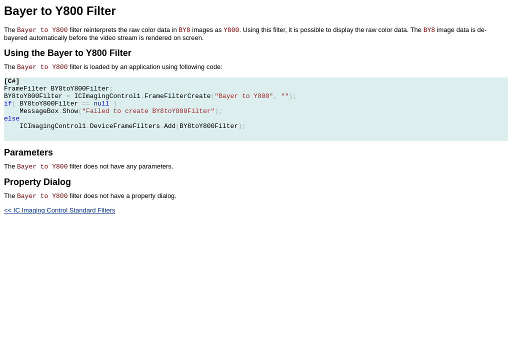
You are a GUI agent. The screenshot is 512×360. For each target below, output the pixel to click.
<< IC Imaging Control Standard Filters (60, 210)
